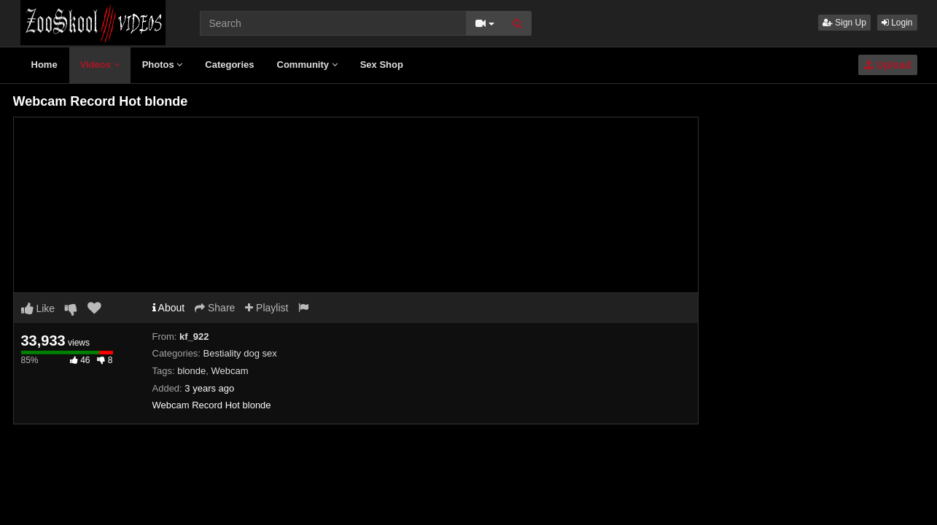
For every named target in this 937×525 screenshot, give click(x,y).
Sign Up (844, 23)
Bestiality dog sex (240, 353)
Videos (100, 64)
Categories (229, 64)
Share (215, 308)
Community (307, 64)
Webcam (229, 370)
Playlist (266, 308)
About (168, 308)
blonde (191, 370)
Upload (887, 65)
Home (44, 64)
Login (897, 23)
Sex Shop (381, 64)
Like (38, 308)
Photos (162, 64)
